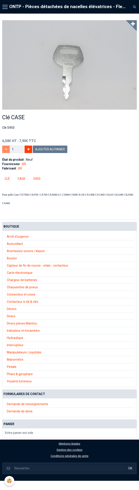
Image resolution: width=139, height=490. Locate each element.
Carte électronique (20, 272)
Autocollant (15, 244)
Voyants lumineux (19, 381)
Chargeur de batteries (22, 280)
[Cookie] (9, 481)
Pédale (11, 367)
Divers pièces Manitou (22, 323)
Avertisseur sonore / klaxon (26, 251)
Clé (7, 178)
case (22, 178)
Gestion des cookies (69, 449)
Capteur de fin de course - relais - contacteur (37, 265)
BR (24, 164)
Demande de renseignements (27, 404)
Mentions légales (69, 443)
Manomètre (15, 359)
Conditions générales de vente (69, 456)
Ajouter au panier (50, 149)
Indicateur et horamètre (23, 330)
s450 (36, 178)
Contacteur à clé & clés (22, 301)
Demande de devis (20, 411)
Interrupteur (15, 345)
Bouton (12, 258)
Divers (11, 316)
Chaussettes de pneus (22, 287)
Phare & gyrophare (20, 374)
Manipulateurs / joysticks (24, 352)
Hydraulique (15, 338)
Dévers (11, 309)
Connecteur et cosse (21, 294)
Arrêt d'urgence (18, 236)
